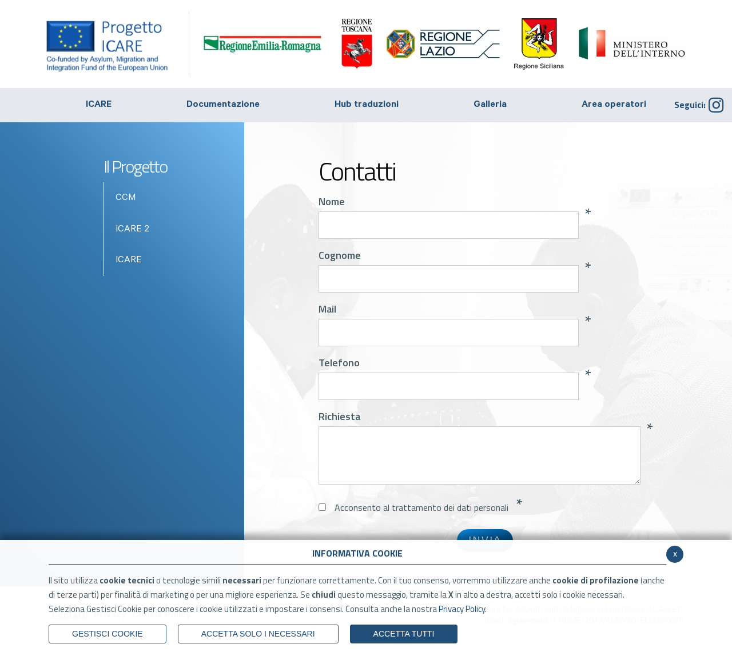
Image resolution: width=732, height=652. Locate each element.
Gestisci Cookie (107, 633)
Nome (332, 202)
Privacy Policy (462, 608)
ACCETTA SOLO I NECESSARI (258, 633)
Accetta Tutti (404, 633)
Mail (327, 309)
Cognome (340, 255)
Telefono (339, 363)
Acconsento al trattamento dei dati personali (421, 507)
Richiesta (339, 416)
